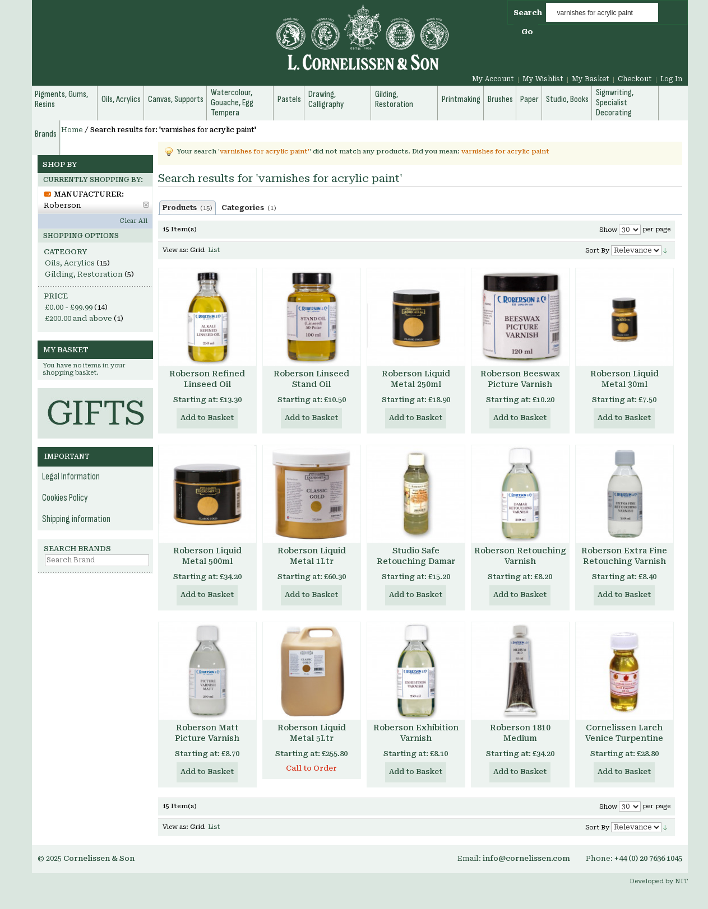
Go (527, 31)
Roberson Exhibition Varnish (416, 733)
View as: (175, 250)
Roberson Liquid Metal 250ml (416, 379)
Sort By (597, 250)
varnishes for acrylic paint (505, 151)
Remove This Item (146, 205)
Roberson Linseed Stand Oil (311, 379)
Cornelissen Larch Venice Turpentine (624, 733)
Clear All (133, 221)
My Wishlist (542, 79)
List (214, 250)
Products (187, 208)
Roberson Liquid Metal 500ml (207, 556)
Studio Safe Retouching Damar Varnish (416, 561)
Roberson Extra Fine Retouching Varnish (624, 556)
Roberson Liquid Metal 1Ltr (311, 556)
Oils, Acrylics (70, 263)
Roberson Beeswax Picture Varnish (520, 379)
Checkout (635, 79)
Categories (248, 208)
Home (72, 130)
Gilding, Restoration (84, 274)
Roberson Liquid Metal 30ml (624, 379)
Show (608, 230)
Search (527, 12)
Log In (671, 79)
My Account (493, 79)
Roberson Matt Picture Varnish (207, 733)
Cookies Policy (65, 498)
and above (78, 318)
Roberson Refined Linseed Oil (207, 379)
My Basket (590, 79)
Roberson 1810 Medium (520, 733)
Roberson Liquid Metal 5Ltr (311, 733)
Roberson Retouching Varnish (520, 556)
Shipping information (76, 519)
